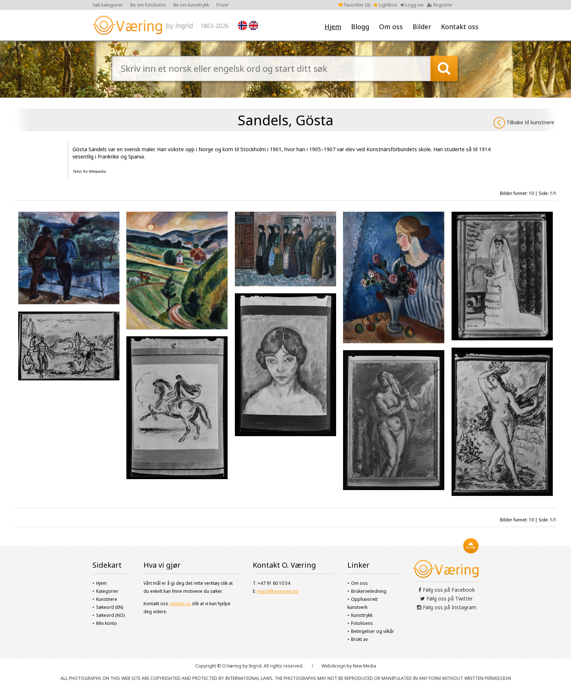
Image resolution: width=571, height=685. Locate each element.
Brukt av (359, 639)
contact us (180, 603)
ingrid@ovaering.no (278, 591)
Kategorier (107, 591)
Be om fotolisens (148, 5)
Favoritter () (354, 5)
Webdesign (334, 666)
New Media (364, 666)
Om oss (391, 26)
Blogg (360, 26)
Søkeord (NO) (110, 615)
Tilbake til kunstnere (523, 123)
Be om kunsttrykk (191, 5)
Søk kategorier (107, 5)
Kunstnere (106, 599)
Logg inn (412, 5)
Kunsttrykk (362, 615)
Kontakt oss (460, 26)
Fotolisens (362, 623)
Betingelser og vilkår (372, 631)
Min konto (106, 623)
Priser (222, 5)
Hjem (332, 26)
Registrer (440, 5)
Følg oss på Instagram (446, 607)
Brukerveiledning (368, 591)
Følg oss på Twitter (446, 598)
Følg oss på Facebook (446, 589)
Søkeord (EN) (109, 607)
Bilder (422, 26)
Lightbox (385, 5)
